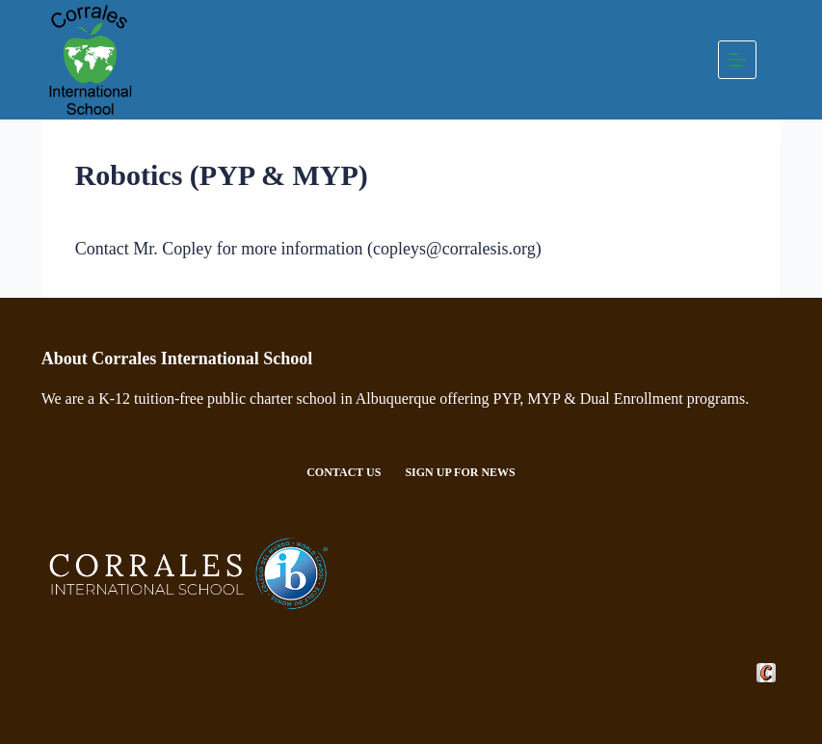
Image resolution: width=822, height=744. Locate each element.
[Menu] (737, 59)
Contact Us (343, 472)
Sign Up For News (460, 472)
